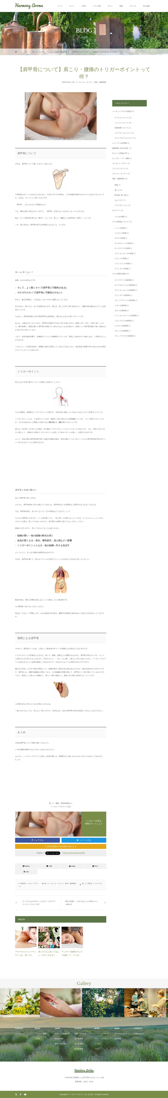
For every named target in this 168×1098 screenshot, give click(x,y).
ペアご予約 (97, 6)
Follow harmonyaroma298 (73, 853)
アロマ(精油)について (120, 222)
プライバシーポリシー (102, 1039)
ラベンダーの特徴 (121, 269)
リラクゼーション (121, 205)
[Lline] (49, 866)
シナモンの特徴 (120, 233)
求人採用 (146, 6)
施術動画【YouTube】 (120, 148)
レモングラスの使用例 (123, 321)
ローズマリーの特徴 (122, 248)
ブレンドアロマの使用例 (124, 336)
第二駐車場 (79, 1044)
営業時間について (121, 128)
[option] (21, 1002)
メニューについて (121, 123)
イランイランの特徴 (122, 263)
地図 (121, 6)
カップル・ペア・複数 (120, 158)
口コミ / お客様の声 (119, 153)
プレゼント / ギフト (119, 163)
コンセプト (19, 1034)
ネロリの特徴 (120, 238)
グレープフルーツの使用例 (125, 300)
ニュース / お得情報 (119, 143)
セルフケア (119, 200)
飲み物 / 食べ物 (120, 195)
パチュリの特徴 (120, 258)
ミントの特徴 (120, 228)
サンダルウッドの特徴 (123, 243)
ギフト (110, 6)
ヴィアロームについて (123, 133)
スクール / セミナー (121, 1034)
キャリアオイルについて (124, 138)
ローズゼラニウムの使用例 (125, 285)
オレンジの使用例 (121, 331)
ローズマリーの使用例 (123, 280)
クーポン (97, 1044)
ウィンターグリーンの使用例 (125, 315)
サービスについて (121, 118)
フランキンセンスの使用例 (125, 290)
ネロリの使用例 (120, 310)
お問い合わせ (139, 1034)
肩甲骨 (89, 883)
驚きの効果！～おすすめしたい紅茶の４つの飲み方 (81, 902)
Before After (59, 1039)
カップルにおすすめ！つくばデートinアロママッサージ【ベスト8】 (39, 902)
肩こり (74, 82)
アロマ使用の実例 (119, 274)
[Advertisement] (60, 246)
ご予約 (83, 6)
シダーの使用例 (120, 305)
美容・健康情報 (100, 82)
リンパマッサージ (119, 168)
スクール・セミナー (85, 82)
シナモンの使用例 (121, 326)
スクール (133, 6)
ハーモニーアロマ (32, 883)
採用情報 (117, 1039)
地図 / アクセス (80, 1034)
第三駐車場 (79, 1049)
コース (71, 6)
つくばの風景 (120, 217)
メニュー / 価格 (40, 1034)
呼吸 (116, 185)
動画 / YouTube (60, 1044)
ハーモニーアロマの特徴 (121, 111)
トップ (59, 6)
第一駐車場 (79, 1039)
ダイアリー (116, 210)
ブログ (97, 1049)
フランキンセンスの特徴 (124, 253)
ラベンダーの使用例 (122, 295)
